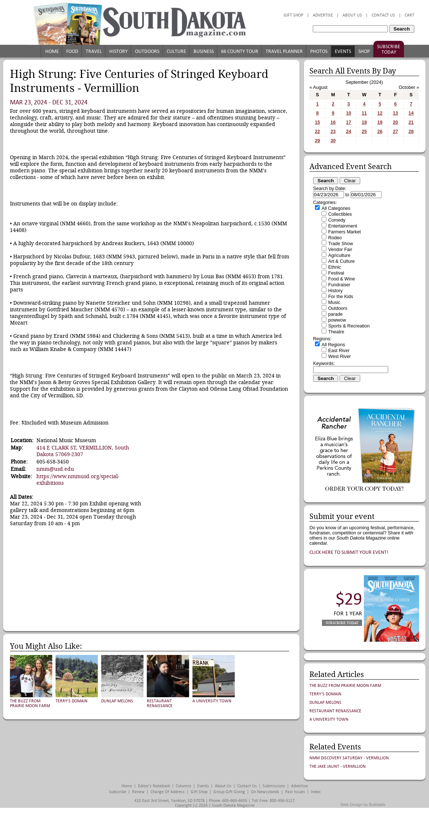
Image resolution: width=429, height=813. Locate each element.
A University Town (211, 701)
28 (411, 131)
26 (379, 131)
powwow (337, 320)
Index (315, 791)
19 (379, 122)
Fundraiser (339, 284)
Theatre (336, 331)
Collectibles (340, 214)
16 (333, 122)
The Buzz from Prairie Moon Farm (30, 703)
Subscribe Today (388, 49)
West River (339, 356)
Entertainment (342, 226)
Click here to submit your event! (349, 552)
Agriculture (339, 255)
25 (364, 131)
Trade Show (340, 243)
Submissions (274, 786)
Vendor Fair (340, 249)
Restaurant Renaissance (160, 703)
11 (364, 113)
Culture (176, 51)
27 (395, 131)
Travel (94, 51)
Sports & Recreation (349, 326)
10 (348, 113)
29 (317, 140)
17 (348, 122)
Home (52, 51)
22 (317, 131)
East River (339, 350)
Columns (183, 786)
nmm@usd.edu (55, 469)
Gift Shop (293, 15)
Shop (364, 51)
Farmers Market (344, 231)
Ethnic (334, 267)
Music (334, 302)
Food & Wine (341, 279)
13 (395, 113)
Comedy (336, 220)
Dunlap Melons (117, 701)
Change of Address (167, 791)
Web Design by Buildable (363, 804)
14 (411, 113)
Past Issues (295, 791)
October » (409, 87)
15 (317, 122)
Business (204, 51)
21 (411, 122)
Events (343, 51)
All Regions (333, 344)
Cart (409, 15)
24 (348, 131)
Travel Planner (284, 51)
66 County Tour (239, 51)
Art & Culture (341, 261)
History (118, 51)
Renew (138, 791)
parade (335, 314)
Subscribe (117, 791)
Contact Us (383, 15)
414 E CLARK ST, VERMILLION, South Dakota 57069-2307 (82, 451)
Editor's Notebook (154, 786)
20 (395, 122)
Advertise (323, 15)
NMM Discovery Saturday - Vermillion (349, 758)
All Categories (336, 208)
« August (318, 87)
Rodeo (335, 237)
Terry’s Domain (72, 701)
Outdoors (147, 51)
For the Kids (340, 296)
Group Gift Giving (229, 791)
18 (364, 122)
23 (333, 131)
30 (333, 140)
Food (72, 51)
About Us (352, 15)
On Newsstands (265, 791)
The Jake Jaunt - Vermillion (337, 766)
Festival (336, 273)
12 (379, 113)
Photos (318, 51)
